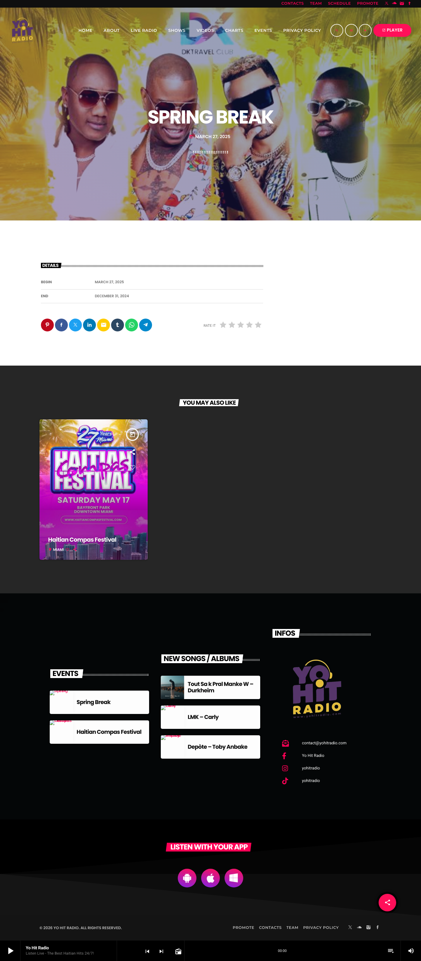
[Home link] (22, 30)
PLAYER (392, 30)
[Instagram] (402, 4)
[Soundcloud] (394, 4)
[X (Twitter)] (386, 4)
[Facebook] (409, 4)
